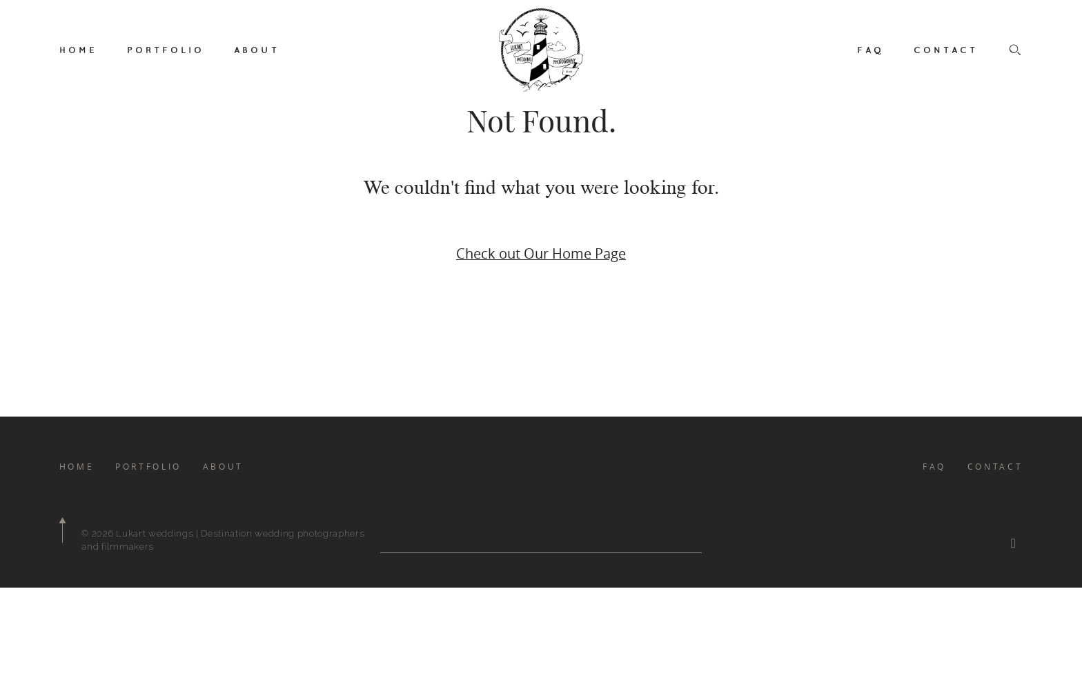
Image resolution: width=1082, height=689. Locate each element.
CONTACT (946, 49)
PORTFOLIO (165, 49)
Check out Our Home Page (541, 253)
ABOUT (256, 49)
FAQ (870, 49)
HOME (78, 49)
